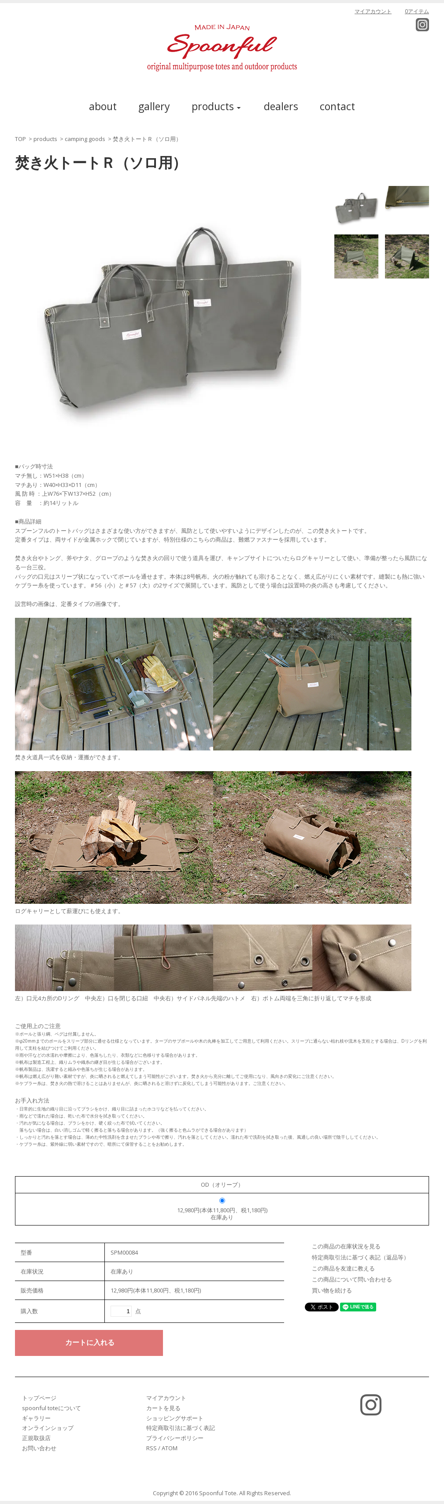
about (103, 106)
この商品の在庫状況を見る (346, 1246)
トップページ (39, 1398)
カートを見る (163, 1408)
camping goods (85, 139)
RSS (151, 1448)
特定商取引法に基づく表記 (180, 1428)
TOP (20, 139)
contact (337, 106)
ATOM (170, 1448)
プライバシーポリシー (175, 1438)
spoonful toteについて (51, 1408)
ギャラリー (36, 1418)
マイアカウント (373, 11)
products (45, 139)
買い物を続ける (332, 1290)
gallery (154, 106)
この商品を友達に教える (343, 1268)
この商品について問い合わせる (352, 1279)
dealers (281, 106)
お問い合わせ (39, 1448)
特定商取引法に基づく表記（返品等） (360, 1257)
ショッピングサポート (175, 1418)
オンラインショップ (48, 1428)
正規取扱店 (36, 1438)
